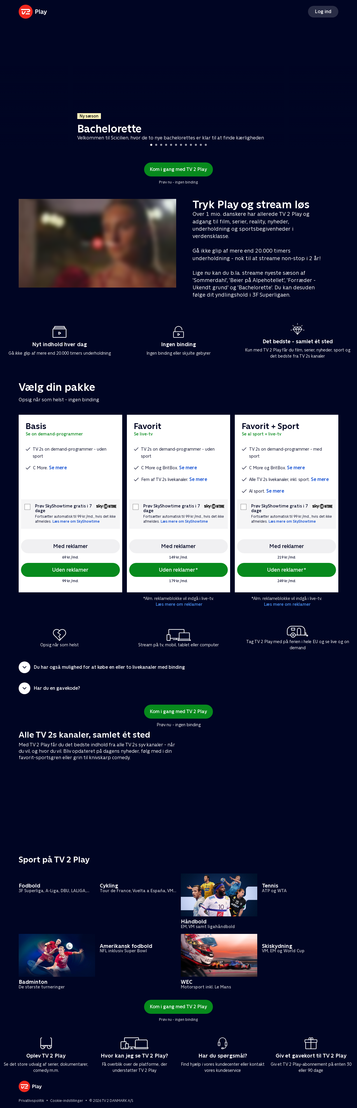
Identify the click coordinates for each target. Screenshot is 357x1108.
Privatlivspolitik (31, 1101)
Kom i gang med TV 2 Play (178, 169)
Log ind (323, 11)
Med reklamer (70, 546)
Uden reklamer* (178, 570)
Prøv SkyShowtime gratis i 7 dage (63, 508)
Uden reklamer (70, 570)
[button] (178, 667)
